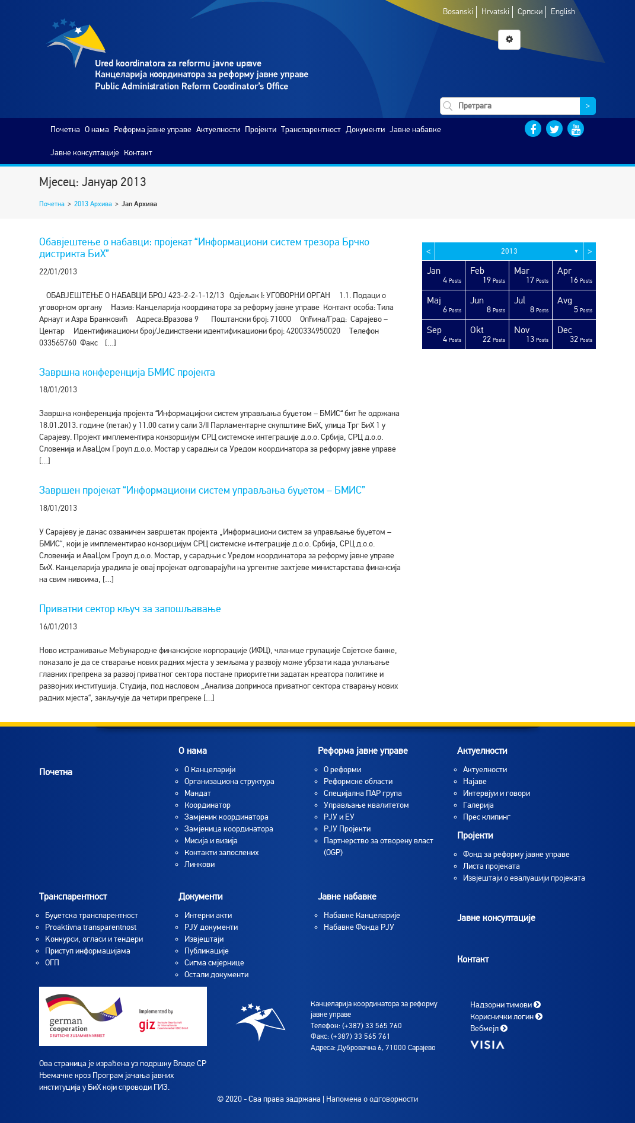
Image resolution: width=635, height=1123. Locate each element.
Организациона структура (229, 781)
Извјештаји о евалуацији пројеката (524, 878)
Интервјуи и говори (496, 793)
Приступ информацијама (87, 951)
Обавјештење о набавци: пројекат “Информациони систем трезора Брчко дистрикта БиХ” (204, 247)
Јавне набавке (415, 129)
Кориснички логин (506, 1016)
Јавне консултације (84, 153)
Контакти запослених (221, 852)
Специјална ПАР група (363, 793)
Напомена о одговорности (372, 1099)
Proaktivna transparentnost (90, 927)
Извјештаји (204, 939)
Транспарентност (311, 129)
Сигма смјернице (214, 963)
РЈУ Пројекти (347, 829)
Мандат (197, 793)
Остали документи (216, 975)
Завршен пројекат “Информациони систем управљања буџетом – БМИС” (202, 490)
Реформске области (358, 781)
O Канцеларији (209, 769)
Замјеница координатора (228, 829)
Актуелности (218, 129)
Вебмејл (489, 1028)
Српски (530, 12)
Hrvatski (495, 12)
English (563, 12)
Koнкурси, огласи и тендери (94, 939)
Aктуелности (485, 769)
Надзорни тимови (505, 1004)
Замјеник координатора (226, 817)
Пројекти (260, 129)
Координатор (207, 805)
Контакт (138, 153)
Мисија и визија (211, 841)
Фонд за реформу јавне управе (516, 854)
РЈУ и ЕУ (339, 817)
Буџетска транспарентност (91, 915)
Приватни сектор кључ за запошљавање (130, 608)
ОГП (52, 963)
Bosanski (458, 12)
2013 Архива (93, 204)
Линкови (199, 864)
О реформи (342, 769)
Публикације (206, 951)
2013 (509, 251)
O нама (97, 129)
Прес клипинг (486, 817)
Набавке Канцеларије (362, 915)
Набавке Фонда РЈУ (359, 927)
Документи (365, 129)
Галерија (478, 805)
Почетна (65, 129)
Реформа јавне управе (153, 129)
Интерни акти (208, 915)
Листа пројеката (491, 866)
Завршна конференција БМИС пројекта (127, 372)
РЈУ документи (211, 927)
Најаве (475, 781)
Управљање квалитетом (366, 805)
